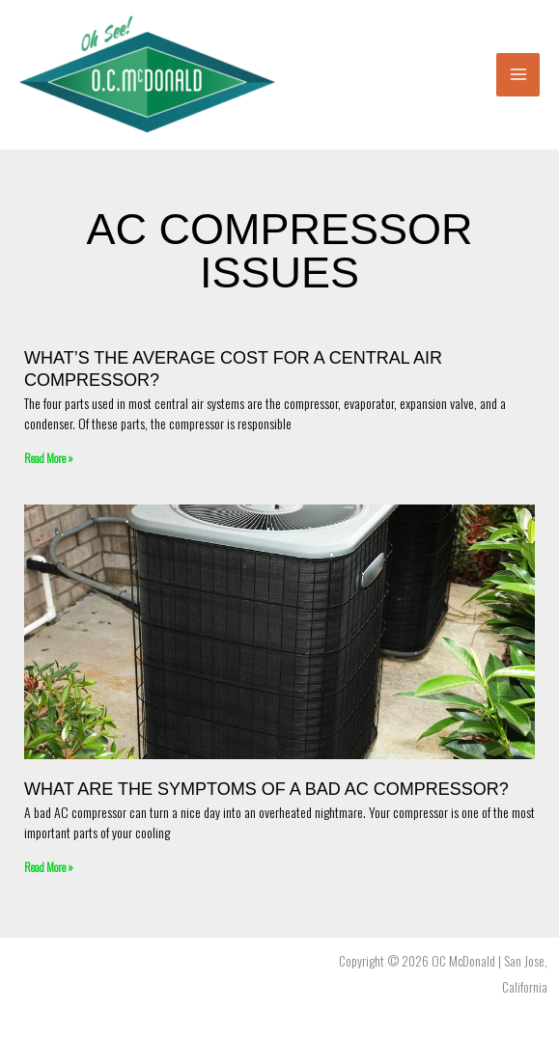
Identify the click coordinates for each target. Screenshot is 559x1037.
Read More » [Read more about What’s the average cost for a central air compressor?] (48, 458)
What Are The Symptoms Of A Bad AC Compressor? (266, 789)
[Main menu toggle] (518, 74)
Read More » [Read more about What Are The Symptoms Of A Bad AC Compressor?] (48, 867)
